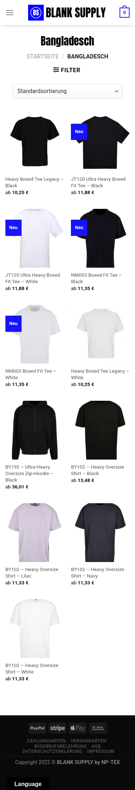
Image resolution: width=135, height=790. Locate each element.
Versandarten (89, 740)
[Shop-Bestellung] (67, 91)
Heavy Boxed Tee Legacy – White (100, 374)
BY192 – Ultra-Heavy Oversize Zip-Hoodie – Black (29, 473)
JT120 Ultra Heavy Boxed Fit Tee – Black (98, 182)
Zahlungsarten (46, 740)
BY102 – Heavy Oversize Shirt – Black (97, 470)
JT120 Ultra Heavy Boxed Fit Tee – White (32, 278)
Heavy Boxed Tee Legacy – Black (34, 182)
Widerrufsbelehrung (60, 746)
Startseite (43, 56)
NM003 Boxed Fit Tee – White (30, 374)
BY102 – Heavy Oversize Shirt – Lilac (31, 572)
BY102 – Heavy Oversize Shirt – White (31, 668)
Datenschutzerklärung (52, 751)
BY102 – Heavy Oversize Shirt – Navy (97, 572)
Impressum (100, 751)
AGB (96, 746)
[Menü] (9, 12)
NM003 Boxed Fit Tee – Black (96, 278)
